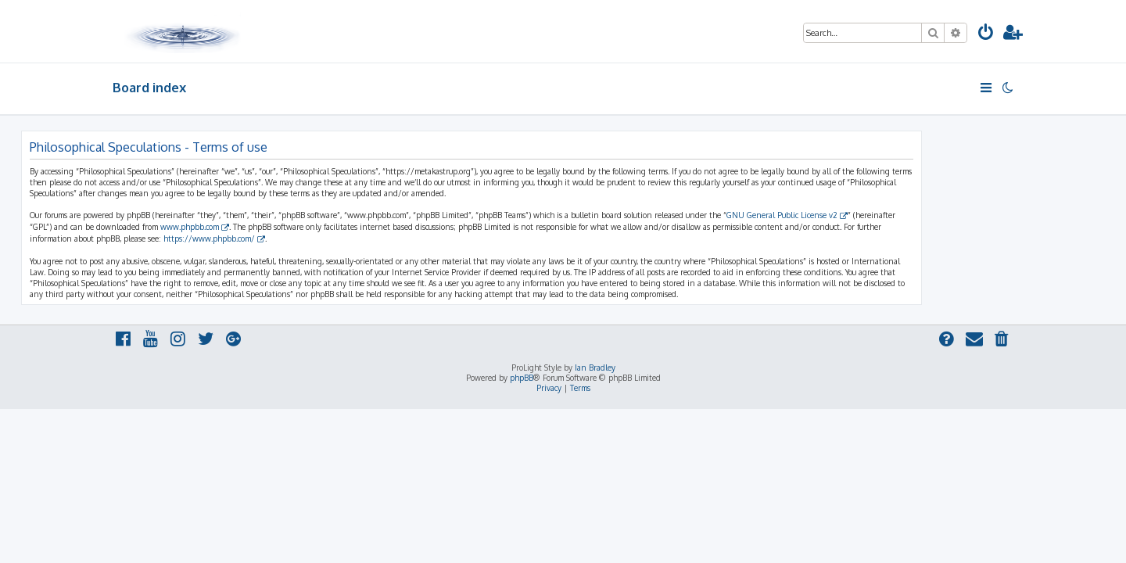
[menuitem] (986, 34)
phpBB (521, 377)
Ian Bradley (595, 367)
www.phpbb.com (281, 226)
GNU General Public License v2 (873, 215)
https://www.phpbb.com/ (300, 238)
